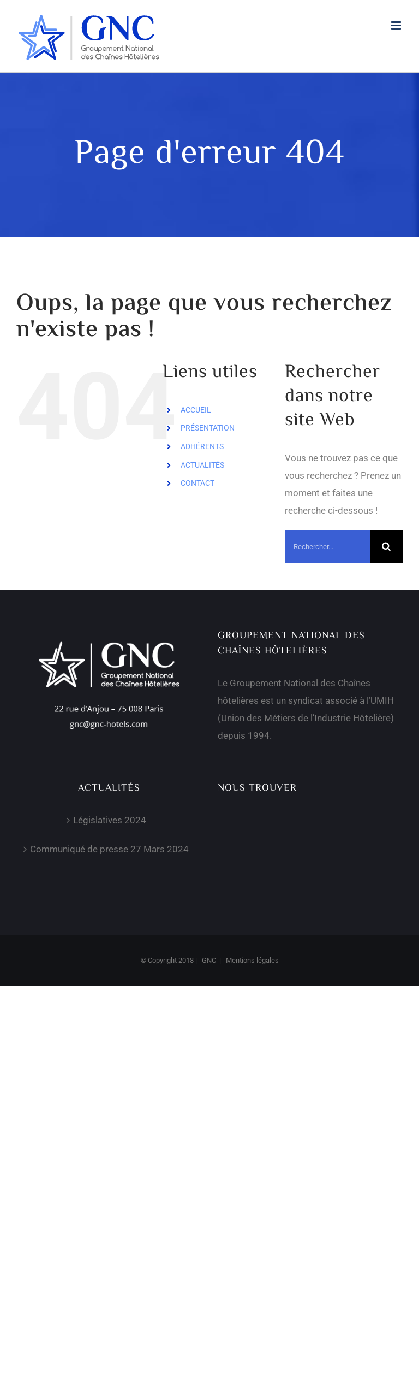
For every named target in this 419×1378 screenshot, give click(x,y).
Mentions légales (252, 960)
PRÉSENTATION (208, 427)
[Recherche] (386, 546)
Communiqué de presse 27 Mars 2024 (109, 849)
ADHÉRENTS (202, 446)
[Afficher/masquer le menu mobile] (397, 25)
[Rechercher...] (327, 546)
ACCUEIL (196, 409)
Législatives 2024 (109, 820)
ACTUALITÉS (202, 465)
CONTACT (197, 483)
